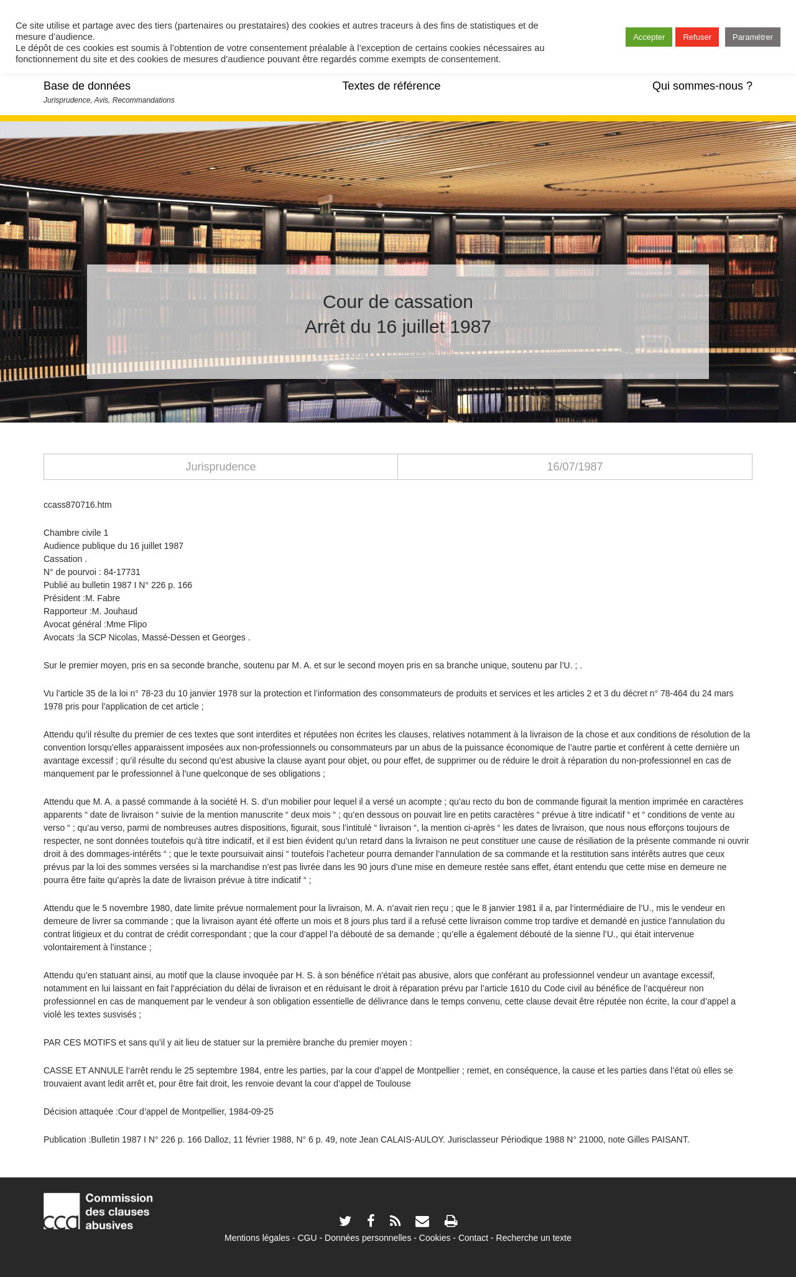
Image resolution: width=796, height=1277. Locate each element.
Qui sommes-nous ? (702, 86)
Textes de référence (391, 86)
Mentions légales (257, 1238)
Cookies (435, 1238)
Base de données (87, 86)
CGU (307, 1238)
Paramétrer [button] (753, 37)
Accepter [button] (649, 37)
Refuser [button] (697, 37)
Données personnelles (368, 1238)
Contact (473, 1238)
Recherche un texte (534, 1238)
